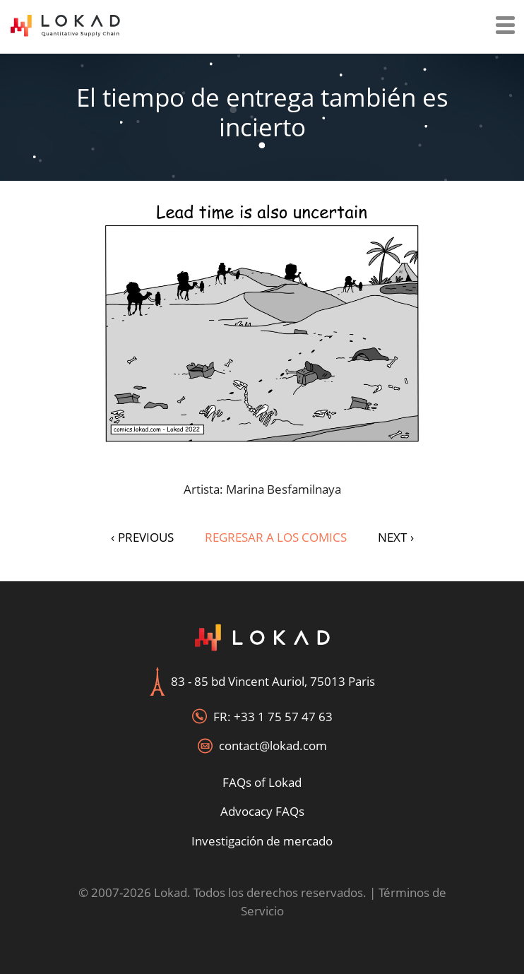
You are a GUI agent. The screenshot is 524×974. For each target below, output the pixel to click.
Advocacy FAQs (262, 811)
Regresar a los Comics (276, 537)
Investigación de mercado (262, 841)
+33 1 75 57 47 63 (283, 716)
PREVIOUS (142, 537)
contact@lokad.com (273, 745)
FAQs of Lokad (262, 782)
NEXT (396, 537)
